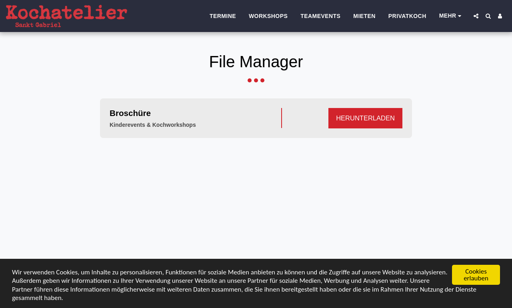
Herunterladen (365, 118)
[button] (476, 16)
